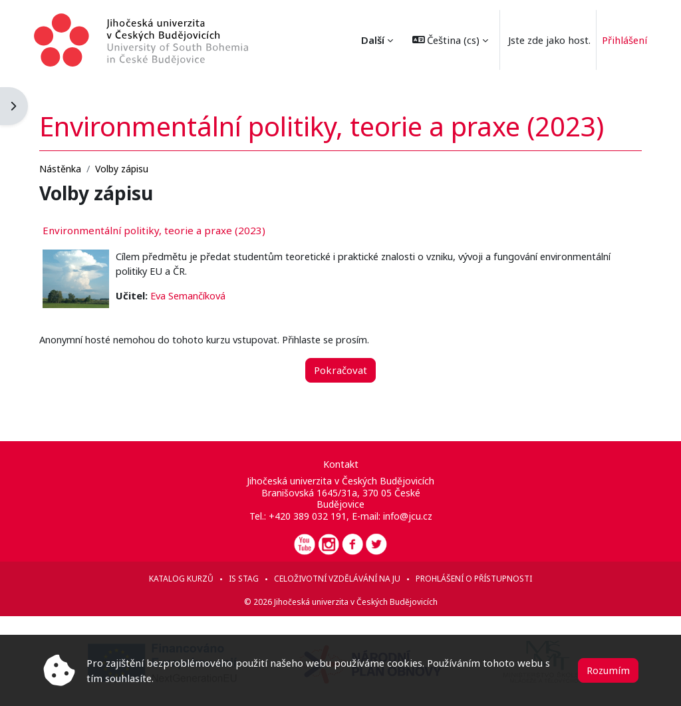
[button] (440, 40)
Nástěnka (79, 157)
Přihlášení (615, 40)
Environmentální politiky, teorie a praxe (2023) (172, 218)
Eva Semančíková (209, 284)
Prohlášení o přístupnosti (474, 578)
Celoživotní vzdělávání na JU (337, 578)
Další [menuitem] (362, 40)
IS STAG (244, 578)
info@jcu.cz (407, 516)
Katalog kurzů (181, 578)
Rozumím (608, 670)
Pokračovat (340, 358)
